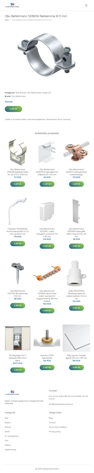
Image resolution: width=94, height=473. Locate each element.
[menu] (86, 5)
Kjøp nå (13, 109)
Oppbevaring (10, 449)
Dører (7, 431)
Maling (7, 445)
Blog (51, 418)
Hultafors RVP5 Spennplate (47, 356)
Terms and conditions (58, 427)
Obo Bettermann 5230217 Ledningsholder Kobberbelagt (76, 172)
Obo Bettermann (34, 93)
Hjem (7, 20)
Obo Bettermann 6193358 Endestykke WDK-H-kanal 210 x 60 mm (76, 233)
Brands (23, 93)
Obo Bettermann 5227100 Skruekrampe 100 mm (18, 293)
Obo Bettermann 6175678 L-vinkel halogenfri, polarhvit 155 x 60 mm (47, 233)
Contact (52, 422)
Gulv (6, 440)
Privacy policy (55, 431)
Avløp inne (46, 93)
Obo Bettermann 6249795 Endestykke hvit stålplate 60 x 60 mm (47, 172)
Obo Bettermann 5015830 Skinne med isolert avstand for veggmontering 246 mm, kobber (47, 296)
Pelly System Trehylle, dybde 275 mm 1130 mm (76, 356)
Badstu (8, 422)
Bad (17, 93)
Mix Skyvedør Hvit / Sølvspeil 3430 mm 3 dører (18, 358)
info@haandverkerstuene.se (61, 404)
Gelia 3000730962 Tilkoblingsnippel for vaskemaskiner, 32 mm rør (76, 295)
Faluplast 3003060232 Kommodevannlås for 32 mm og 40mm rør (18, 231)
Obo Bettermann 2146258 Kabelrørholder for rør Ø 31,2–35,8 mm (17, 172)
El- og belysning (11, 436)
